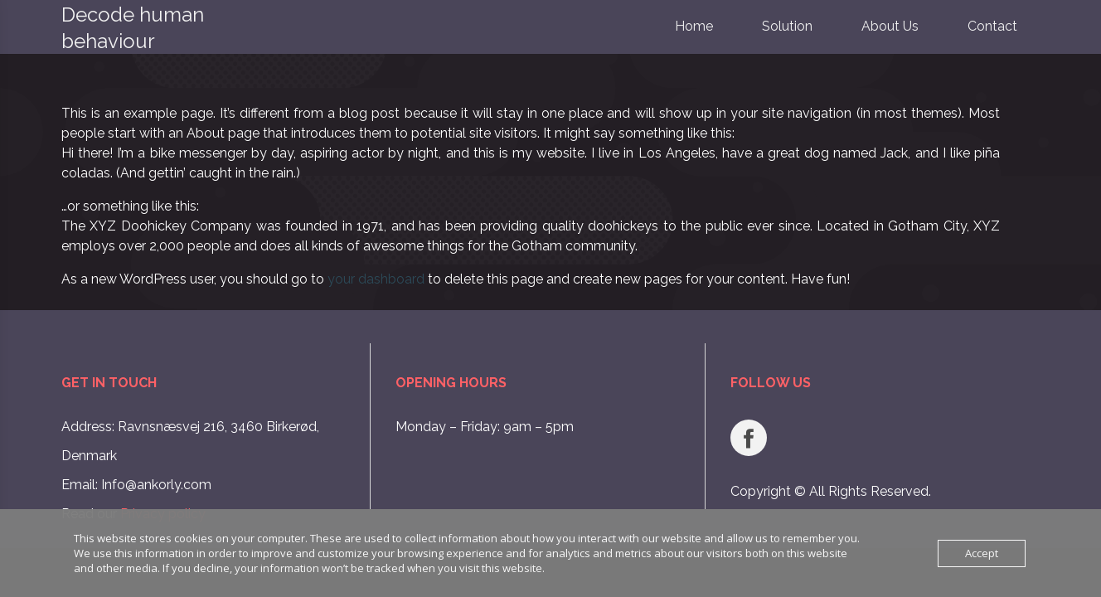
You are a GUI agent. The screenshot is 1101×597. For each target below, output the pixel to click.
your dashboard (375, 279)
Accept (981, 553)
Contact (992, 26)
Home (694, 26)
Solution (787, 26)
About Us (890, 26)
